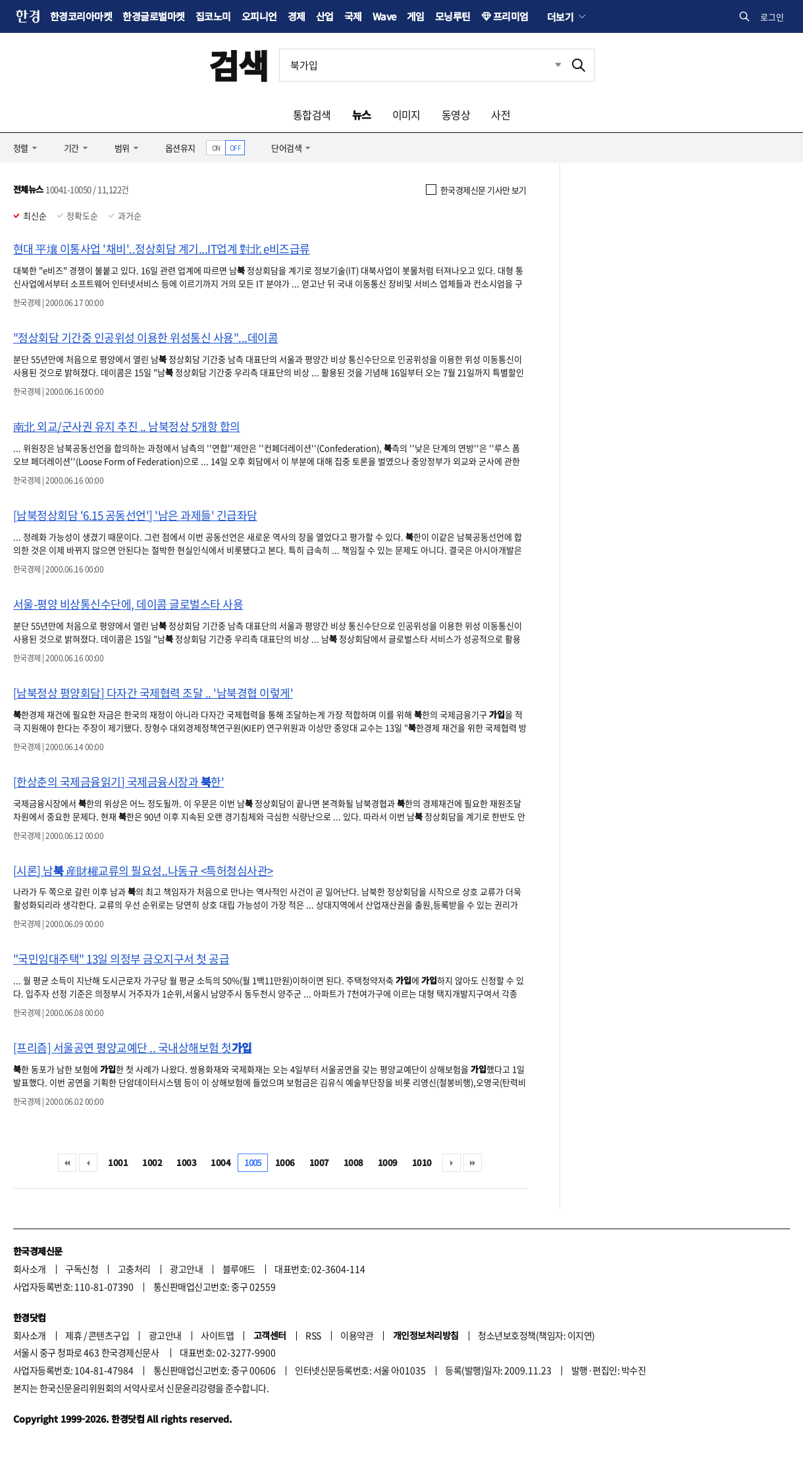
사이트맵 (217, 1335)
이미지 (406, 114)
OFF (235, 148)
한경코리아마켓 (81, 16)
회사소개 (29, 1268)
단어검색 (286, 147)
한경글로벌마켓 (153, 16)
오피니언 (259, 16)
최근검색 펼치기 (548, 65)
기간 (71, 147)
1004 (220, 1162)
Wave (384, 16)
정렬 (20, 147)
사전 (500, 114)
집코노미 (213, 16)
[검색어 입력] (421, 65)
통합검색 (312, 114)
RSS (313, 1335)
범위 (122, 147)
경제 (296, 16)
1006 (285, 1162)
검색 (239, 65)
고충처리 (134, 1268)
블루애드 (238, 1268)
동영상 (456, 114)
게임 (416, 16)
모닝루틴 (453, 16)
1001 (118, 1162)
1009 (388, 1162)
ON (216, 148)
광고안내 (186, 1268)
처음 (67, 1163)
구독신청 (81, 1268)
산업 (325, 16)
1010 (422, 1162)
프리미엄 (511, 16)
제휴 (73, 1335)
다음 (451, 1163)
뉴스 (361, 114)
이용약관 (356, 1335)
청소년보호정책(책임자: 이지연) (536, 1335)
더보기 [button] (560, 16)
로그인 (772, 17)
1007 (319, 1162)
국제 (353, 16)
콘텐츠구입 (108, 1335)
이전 (88, 1163)
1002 (152, 1162)
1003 (186, 1162)
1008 (353, 1162)
